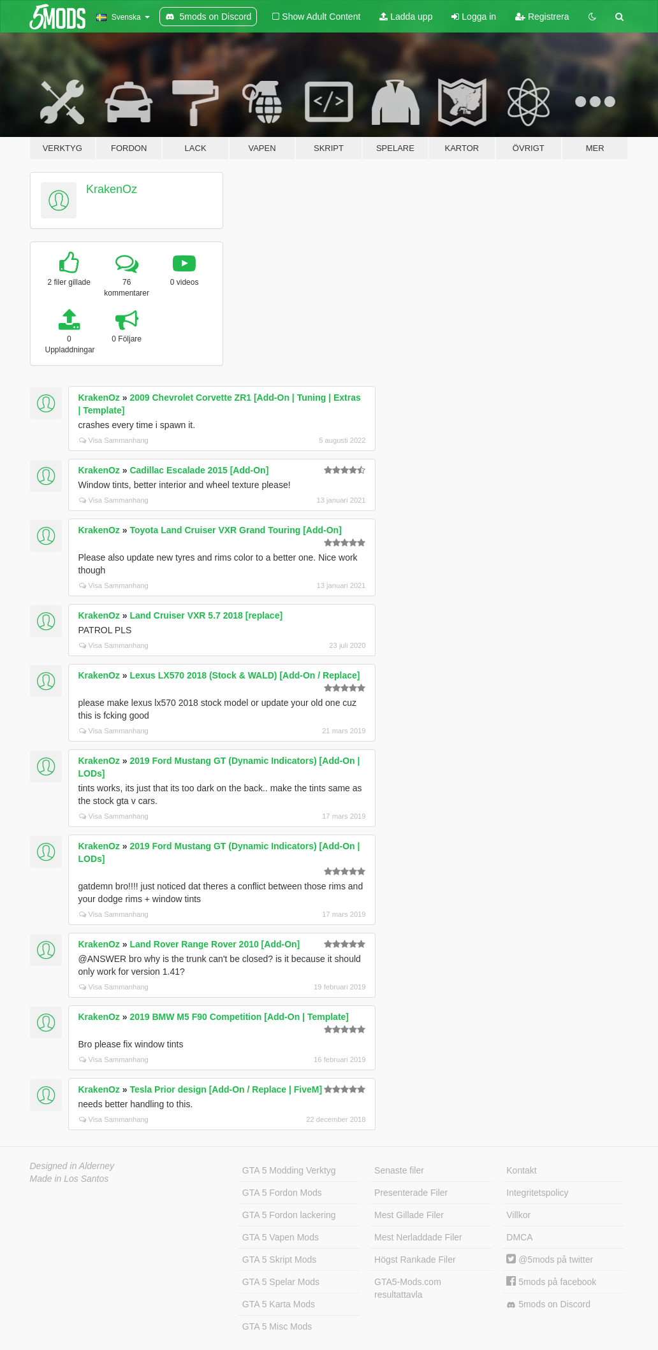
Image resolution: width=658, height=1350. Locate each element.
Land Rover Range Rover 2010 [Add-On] (214, 944)
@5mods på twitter (549, 1259)
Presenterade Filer (411, 1193)
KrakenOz (111, 189)
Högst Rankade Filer (415, 1259)
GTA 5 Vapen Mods (280, 1237)
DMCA (519, 1237)
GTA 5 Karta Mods (278, 1304)
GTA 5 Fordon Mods (282, 1193)
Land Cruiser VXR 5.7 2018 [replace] (205, 615)
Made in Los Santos (69, 1179)
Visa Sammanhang (114, 440)
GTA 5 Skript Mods (279, 1259)
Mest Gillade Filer (409, 1215)
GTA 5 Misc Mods (277, 1326)
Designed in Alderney (72, 1166)
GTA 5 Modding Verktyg (289, 1170)
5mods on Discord (548, 1304)
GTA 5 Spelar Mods (280, 1282)
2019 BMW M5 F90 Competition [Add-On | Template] (239, 1017)
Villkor (518, 1215)
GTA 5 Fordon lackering (289, 1215)
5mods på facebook (551, 1282)
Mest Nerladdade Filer (418, 1237)
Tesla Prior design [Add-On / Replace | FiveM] (225, 1089)
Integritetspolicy (537, 1193)
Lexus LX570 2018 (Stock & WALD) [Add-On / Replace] (244, 675)
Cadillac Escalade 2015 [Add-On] (198, 470)
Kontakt (521, 1170)
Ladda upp (405, 16)
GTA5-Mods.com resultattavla (407, 1288)
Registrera (542, 16)
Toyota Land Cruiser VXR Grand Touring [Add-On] (235, 530)
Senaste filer (399, 1170)
